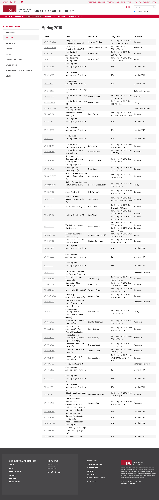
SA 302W (50, 176)
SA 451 (49, 394)
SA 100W (50, 42)
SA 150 (49, 91)
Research (61, 16)
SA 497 (49, 417)
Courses (9, 38)
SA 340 (49, 241)
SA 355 (49, 290)
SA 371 (49, 345)
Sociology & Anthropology (54, 11)
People (18, 16)
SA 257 (49, 160)
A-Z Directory (92, 481)
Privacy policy (137, 481)
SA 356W (50, 296)
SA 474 (49, 403)
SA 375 (49, 351)
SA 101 (49, 53)
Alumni (9, 76)
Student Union (12, 65)
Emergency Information (96, 478)
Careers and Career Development (19, 71)
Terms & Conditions (126, 481)
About (7, 16)
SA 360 (49, 312)
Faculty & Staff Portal (147, 2)
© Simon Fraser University (128, 483)
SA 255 (49, 151)
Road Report (91, 471)
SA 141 (49, 66)
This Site (139, 11)
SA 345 (49, 273)
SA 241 (49, 121)
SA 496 (49, 411)
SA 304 (49, 192)
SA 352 (49, 284)
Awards (9, 49)
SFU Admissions (92, 468)
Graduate (49, 16)
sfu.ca (5, 2)
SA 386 (49, 358)
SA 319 (49, 206)
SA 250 (49, 146)
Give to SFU (91, 474)
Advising (9, 43)
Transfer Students (14, 60)
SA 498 (49, 430)
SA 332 (49, 226)
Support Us (92, 2)
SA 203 (49, 114)
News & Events (75, 16)
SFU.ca (147, 11)
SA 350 (49, 278)
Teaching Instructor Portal (108, 2)
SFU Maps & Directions (95, 464)
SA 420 (49, 364)
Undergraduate (33, 16)
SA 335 (49, 235)
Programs (10, 32)
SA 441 (49, 370)
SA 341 (49, 248)
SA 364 (49, 322)
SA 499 (49, 436)
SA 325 (49, 215)
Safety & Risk (91, 461)
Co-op (8, 54)
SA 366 (49, 329)
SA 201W (50, 108)
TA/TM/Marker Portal (129, 2)
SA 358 (49, 302)
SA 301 (49, 169)
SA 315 (49, 199)
